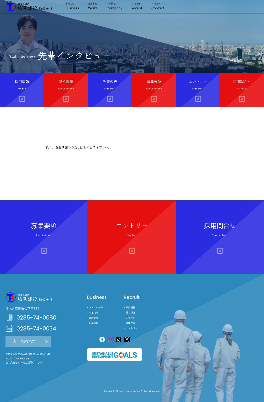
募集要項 (130, 323)
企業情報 (93, 323)
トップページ (96, 307)
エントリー (132, 328)
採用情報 (130, 307)
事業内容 (93, 312)
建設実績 (93, 318)
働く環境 (130, 312)
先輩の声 (130, 318)
